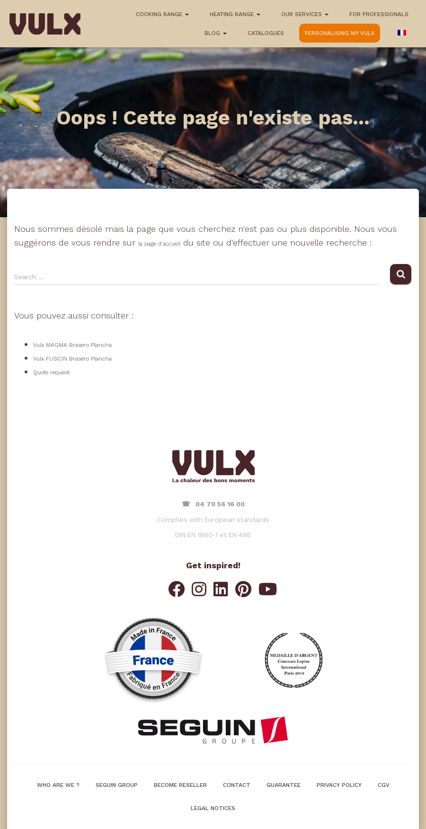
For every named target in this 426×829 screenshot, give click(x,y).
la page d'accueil (159, 243)
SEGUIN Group (117, 785)
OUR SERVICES (304, 14)
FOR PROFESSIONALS (378, 14)
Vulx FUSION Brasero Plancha (72, 358)
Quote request (51, 372)
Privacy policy (339, 785)
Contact (236, 785)
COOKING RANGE (162, 14)
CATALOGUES (266, 33)
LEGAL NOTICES (213, 808)
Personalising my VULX (339, 33)
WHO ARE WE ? (58, 785)
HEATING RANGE (235, 14)
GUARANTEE (283, 785)
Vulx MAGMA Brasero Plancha (72, 345)
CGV (384, 785)
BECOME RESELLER (180, 785)
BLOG (215, 33)
